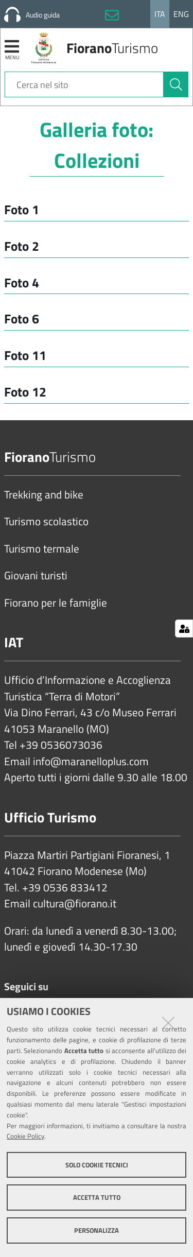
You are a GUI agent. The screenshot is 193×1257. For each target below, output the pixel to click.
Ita (159, 14)
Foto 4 (21, 282)
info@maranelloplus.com (91, 761)
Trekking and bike (43, 495)
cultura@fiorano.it (74, 903)
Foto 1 (21, 209)
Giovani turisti (35, 575)
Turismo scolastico (46, 521)
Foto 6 (21, 318)
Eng (181, 14)
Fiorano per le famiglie (55, 603)
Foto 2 (21, 246)
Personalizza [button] (96, 1230)
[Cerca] (176, 84)
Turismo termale (41, 549)
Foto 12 (25, 392)
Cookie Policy (25, 1136)
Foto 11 (25, 355)
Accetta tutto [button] (96, 1197)
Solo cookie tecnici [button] (96, 1165)
